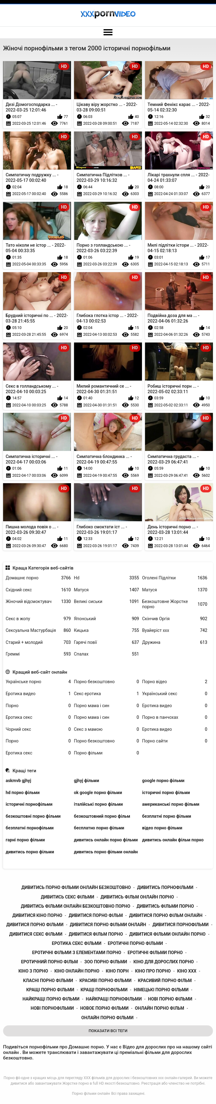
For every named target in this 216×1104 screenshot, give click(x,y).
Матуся (106, 590)
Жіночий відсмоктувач (38, 601)
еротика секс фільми (76, 943)
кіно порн (117, 971)
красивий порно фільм (165, 980)
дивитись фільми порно (165, 906)
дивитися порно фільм (96, 915)
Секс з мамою (106, 729)
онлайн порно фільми (107, 1017)
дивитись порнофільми (165, 887)
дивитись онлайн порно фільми (106, 839)
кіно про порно (153, 971)
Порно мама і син (106, 705)
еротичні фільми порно (155, 952)
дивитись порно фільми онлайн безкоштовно (76, 887)
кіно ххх (186, 971)
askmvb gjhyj (18, 780)
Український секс (174, 693)
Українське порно (38, 681)
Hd (106, 578)
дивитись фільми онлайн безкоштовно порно (75, 906)
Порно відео (174, 681)
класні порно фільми (48, 980)
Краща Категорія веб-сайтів (43, 568)
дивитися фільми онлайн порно (167, 934)
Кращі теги (24, 770)
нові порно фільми (170, 998)
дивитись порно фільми (30, 851)
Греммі (38, 654)
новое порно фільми (104, 1008)
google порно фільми (163, 780)
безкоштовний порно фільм (102, 816)
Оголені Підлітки (174, 578)
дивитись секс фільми (67, 897)
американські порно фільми (170, 804)
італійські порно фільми (98, 804)
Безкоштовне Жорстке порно (174, 604)
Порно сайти (174, 741)
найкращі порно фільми (50, 998)
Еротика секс (38, 717)
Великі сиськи (106, 601)
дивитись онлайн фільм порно (172, 839)
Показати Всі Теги (107, 1030)
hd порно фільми (22, 792)
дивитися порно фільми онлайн (108, 924)
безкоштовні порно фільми (33, 816)
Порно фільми (106, 753)
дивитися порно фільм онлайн (165, 915)
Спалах (106, 654)
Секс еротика (106, 693)
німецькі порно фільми (161, 989)
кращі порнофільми (104, 989)
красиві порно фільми (106, 980)
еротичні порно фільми (135, 943)
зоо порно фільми (105, 961)
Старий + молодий (38, 642)
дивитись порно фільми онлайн (106, 851)
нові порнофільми (52, 1008)
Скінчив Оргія (174, 618)
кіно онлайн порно (77, 971)
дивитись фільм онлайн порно (137, 897)
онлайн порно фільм (159, 1008)
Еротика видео (38, 693)
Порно (38, 705)
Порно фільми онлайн (91, 1093)
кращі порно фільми (50, 989)
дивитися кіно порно (37, 915)
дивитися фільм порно (96, 934)
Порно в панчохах (174, 717)
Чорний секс (38, 729)
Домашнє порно (38, 578)
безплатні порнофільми (29, 827)
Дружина (174, 642)
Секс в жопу (38, 618)
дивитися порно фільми (34, 924)
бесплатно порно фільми (99, 827)
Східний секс (38, 590)
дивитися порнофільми (180, 924)
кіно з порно (33, 971)
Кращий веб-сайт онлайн (40, 672)
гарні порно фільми (25, 839)
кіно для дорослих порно (163, 961)
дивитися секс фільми (35, 934)
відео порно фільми (162, 827)
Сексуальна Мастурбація (38, 630)
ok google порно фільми (98, 792)
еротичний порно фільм (49, 961)
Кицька (106, 630)
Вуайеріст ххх (174, 630)
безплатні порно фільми (166, 816)
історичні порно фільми (166, 792)
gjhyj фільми (86, 780)
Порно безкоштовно (106, 681)
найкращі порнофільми (114, 998)
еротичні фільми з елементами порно (76, 952)
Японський (106, 618)
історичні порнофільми (29, 804)
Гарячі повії (106, 642)
